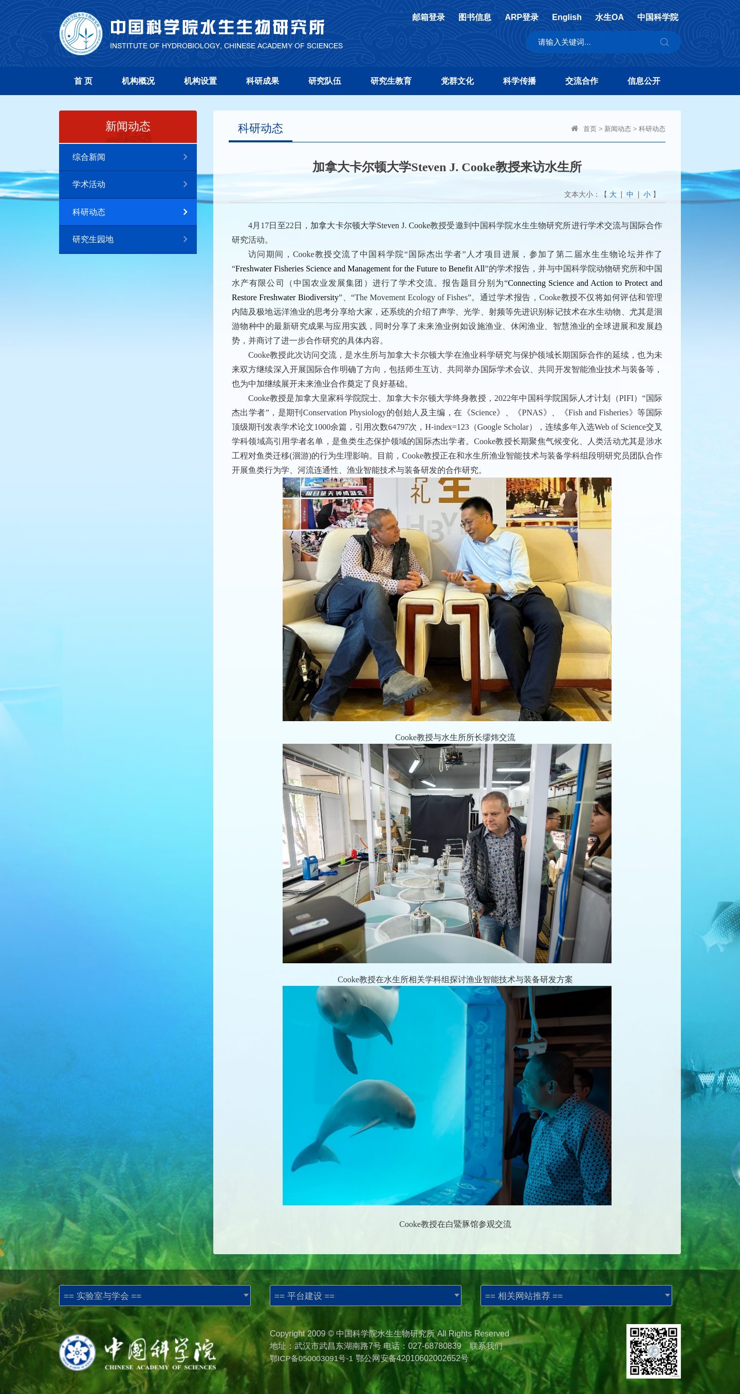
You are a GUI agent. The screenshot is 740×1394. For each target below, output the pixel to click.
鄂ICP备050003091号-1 (313, 1358)
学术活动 (134, 184)
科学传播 (519, 81)
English (567, 17)
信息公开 (643, 81)
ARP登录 (522, 17)
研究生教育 (391, 81)
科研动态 (134, 212)
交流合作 (581, 81)
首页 (590, 129)
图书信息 (474, 17)
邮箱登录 (428, 17)
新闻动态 (617, 129)
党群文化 (457, 81)
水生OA (609, 17)
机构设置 (200, 81)
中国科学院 (657, 17)
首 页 (83, 81)
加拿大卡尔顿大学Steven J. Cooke (370, 225)
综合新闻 (134, 157)
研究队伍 (324, 81)
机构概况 (138, 81)
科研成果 (262, 81)
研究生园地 (134, 239)
